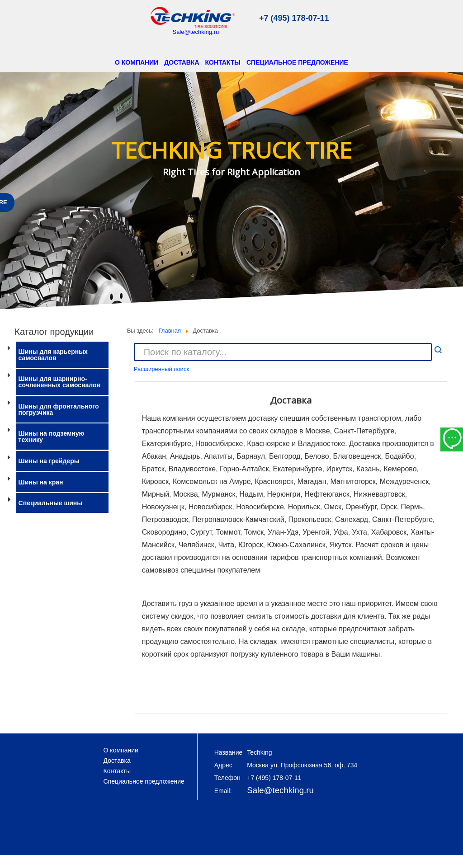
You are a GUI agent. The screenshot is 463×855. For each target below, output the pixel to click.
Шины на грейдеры (49, 461)
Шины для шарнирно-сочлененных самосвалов (60, 382)
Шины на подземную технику (52, 436)
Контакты (223, 62)
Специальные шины (51, 503)
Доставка (181, 62)
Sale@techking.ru (195, 31)
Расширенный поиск (161, 369)
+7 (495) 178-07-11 (294, 18)
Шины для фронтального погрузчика (59, 409)
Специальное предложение (297, 62)
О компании (136, 62)
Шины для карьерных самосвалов (53, 355)
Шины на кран (41, 482)
